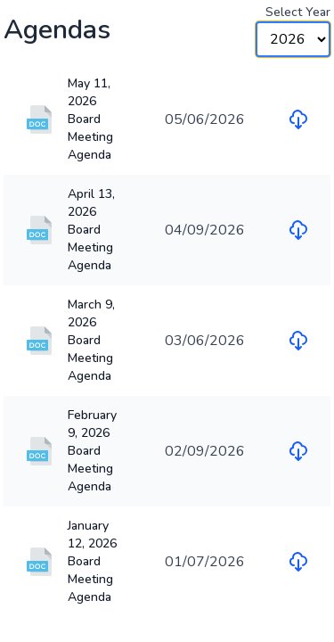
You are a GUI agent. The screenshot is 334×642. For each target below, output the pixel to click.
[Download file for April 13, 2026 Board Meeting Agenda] (298, 230)
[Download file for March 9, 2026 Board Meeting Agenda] (298, 340)
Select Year (297, 12)
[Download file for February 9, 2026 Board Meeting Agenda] (298, 451)
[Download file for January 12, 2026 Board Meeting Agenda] (298, 561)
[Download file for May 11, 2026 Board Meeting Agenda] (298, 119)
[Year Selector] (293, 39)
